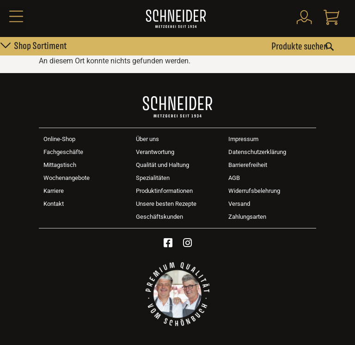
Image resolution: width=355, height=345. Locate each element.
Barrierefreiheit (247, 164)
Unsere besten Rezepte (166, 203)
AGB (234, 177)
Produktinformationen (164, 190)
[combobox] (303, 46)
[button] (13, 17)
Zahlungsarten (247, 216)
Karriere (53, 190)
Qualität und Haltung (162, 164)
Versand (239, 203)
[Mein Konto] (303, 17)
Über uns (147, 139)
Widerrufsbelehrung (254, 190)
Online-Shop (59, 139)
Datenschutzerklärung (257, 151)
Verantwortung (155, 151)
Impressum (243, 139)
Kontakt (53, 203)
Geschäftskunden (159, 216)
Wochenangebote (66, 177)
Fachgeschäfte (63, 151)
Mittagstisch (59, 164)
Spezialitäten (153, 177)
